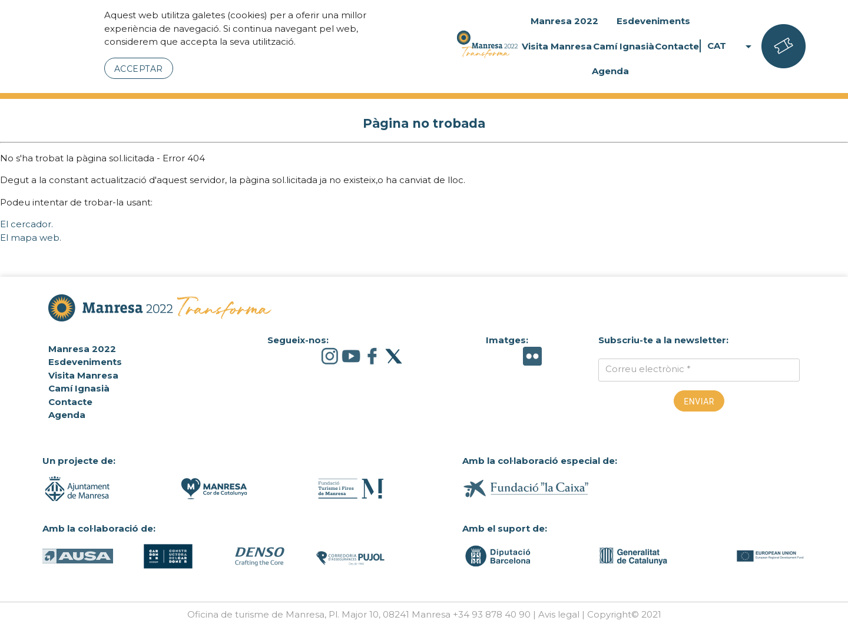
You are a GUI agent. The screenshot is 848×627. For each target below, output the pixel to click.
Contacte (677, 46)
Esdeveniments (653, 20)
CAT (731, 46)
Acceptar (138, 69)
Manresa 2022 (564, 20)
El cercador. (26, 224)
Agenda (610, 71)
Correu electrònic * (648, 368)
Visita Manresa (557, 46)
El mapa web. (30, 237)
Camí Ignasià (623, 46)
